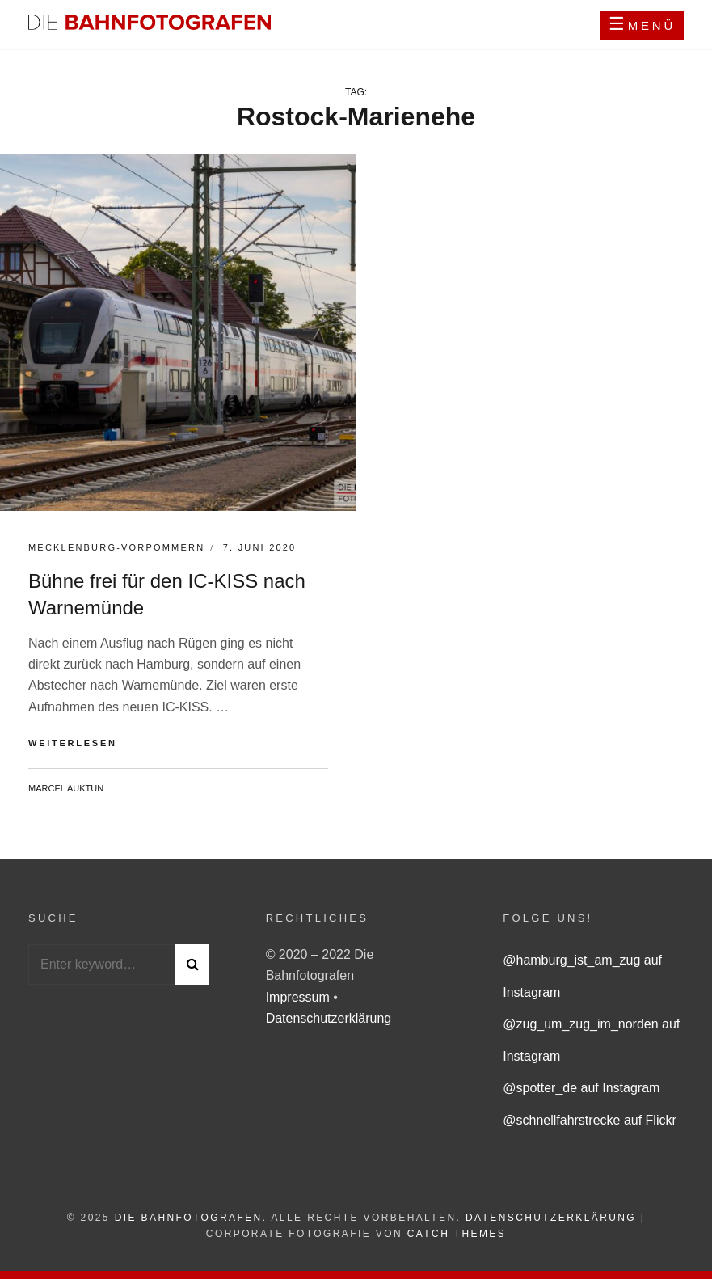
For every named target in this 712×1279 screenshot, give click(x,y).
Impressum (300, 997)
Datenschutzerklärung (329, 1018)
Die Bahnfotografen (189, 1217)
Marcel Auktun (65, 788)
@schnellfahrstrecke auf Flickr (589, 1120)
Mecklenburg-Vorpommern (116, 547)
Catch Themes (456, 1233)
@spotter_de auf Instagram (581, 1088)
